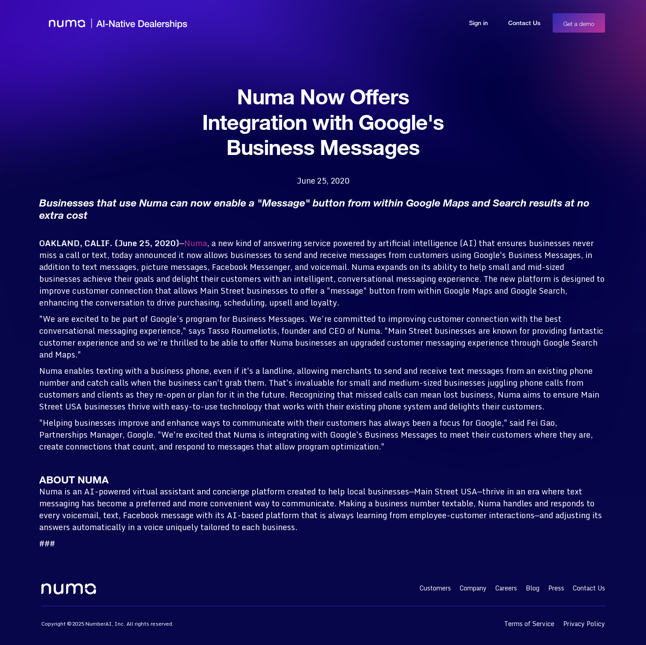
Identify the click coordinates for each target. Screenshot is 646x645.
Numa (195, 243)
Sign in (478, 22)
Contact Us (524, 22)
